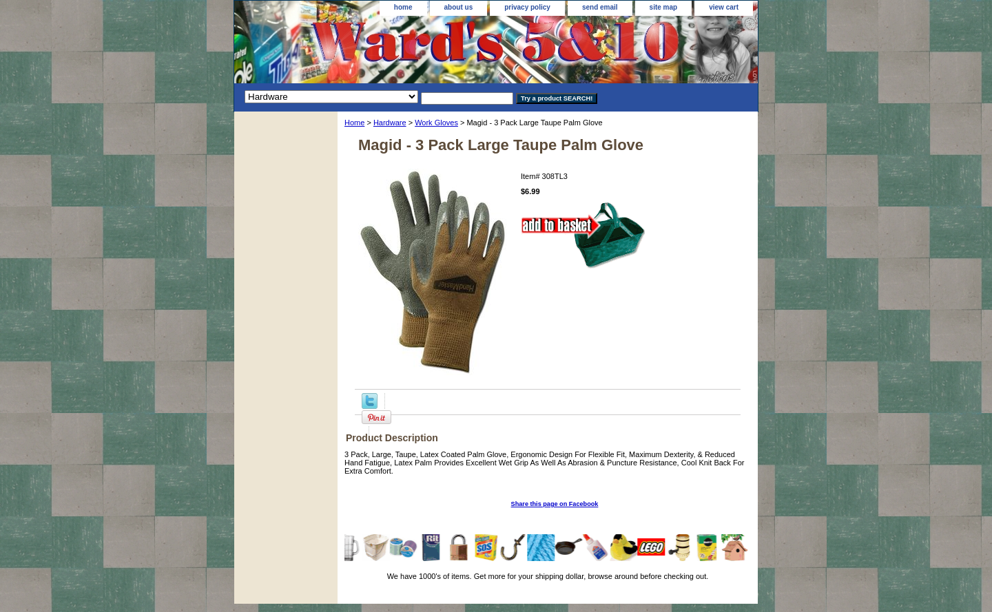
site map (664, 7)
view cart (723, 7)
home (403, 7)
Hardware (389, 122)
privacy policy (527, 7)
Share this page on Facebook (555, 503)
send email (600, 7)
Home (354, 122)
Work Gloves (436, 122)
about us (458, 7)
